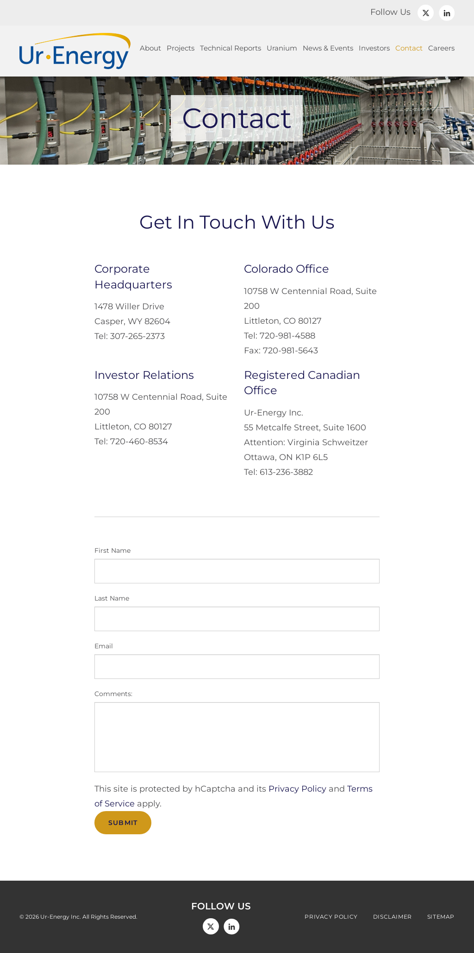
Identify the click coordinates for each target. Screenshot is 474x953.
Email (103, 646)
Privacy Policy (297, 789)
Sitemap (441, 917)
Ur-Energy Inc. (60, 916)
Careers (441, 48)
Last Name (111, 598)
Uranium (282, 48)
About (150, 48)
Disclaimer (392, 917)
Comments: (113, 694)
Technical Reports (230, 48)
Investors (374, 48)
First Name (112, 550)
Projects (180, 48)
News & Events (328, 48)
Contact (409, 48)
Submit (123, 823)
